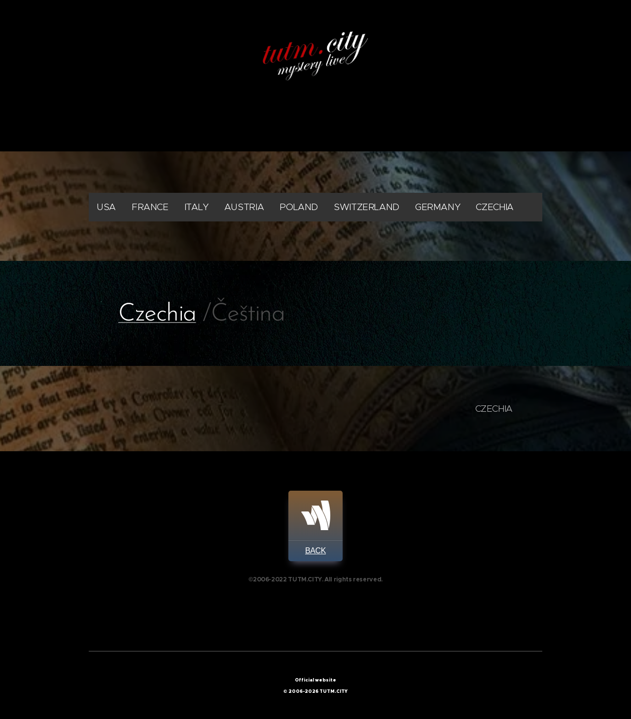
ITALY (196, 207)
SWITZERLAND (366, 207)
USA (106, 207)
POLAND (299, 207)
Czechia (157, 314)
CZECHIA (494, 207)
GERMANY (437, 207)
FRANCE (150, 207)
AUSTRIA (244, 207)
